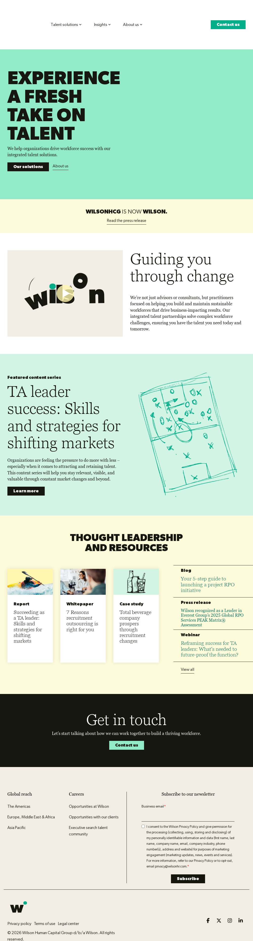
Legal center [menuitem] (68, 899)
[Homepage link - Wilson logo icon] (18, 891)
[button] (208, 897)
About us (60, 145)
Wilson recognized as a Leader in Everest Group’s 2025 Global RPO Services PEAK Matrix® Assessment (212, 593)
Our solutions (28, 145)
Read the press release (126, 196)
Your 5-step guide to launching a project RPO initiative (207, 560)
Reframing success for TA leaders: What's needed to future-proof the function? (209, 625)
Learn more (26, 467)
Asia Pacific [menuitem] (16, 804)
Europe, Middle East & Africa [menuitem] (31, 793)
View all (187, 645)
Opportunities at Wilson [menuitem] (89, 783)
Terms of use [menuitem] (44, 899)
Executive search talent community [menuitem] (88, 807)
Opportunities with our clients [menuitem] (94, 793)
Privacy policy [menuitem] (19, 899)
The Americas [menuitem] (18, 783)
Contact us (228, 15)
